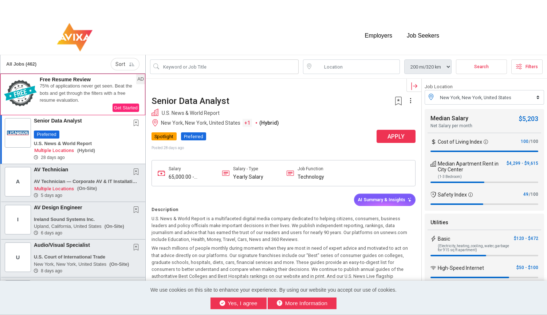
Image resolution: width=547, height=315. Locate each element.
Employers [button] (378, 35)
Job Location (439, 86)
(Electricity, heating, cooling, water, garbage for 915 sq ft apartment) (473, 248)
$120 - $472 (526, 238)
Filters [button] (527, 66)
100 (524, 141)
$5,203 (528, 118)
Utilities (439, 222)
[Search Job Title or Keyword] (229, 66)
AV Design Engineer (58, 207)
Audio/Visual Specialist (62, 245)
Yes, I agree (238, 303)
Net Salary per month (451, 125)
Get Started (126, 107)
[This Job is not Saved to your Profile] (137, 123)
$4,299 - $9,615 (522, 163)
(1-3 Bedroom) (450, 177)
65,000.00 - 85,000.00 (181, 177)
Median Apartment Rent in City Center (468, 166)
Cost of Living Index (460, 142)
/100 (533, 141)
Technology (311, 177)
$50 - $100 (527, 267)
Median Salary (449, 118)
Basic (444, 239)
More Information (302, 303)
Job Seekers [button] (423, 35)
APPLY (396, 136)
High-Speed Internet (461, 268)
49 (525, 194)
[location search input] (356, 66)
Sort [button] (125, 64)
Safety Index (452, 195)
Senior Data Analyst (58, 121)
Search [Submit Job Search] (481, 66)
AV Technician (51, 169)
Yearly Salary (248, 177)
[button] (72, 94)
